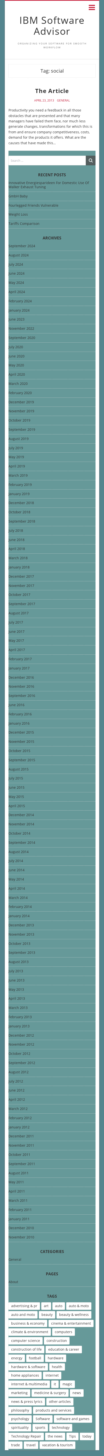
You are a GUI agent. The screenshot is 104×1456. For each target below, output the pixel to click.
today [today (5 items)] (86, 1436)
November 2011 (21, 1145)
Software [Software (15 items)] (43, 1418)
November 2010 (21, 1237)
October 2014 (19, 833)
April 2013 (16, 999)
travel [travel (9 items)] (31, 1445)
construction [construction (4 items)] (57, 1340)
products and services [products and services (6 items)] (54, 1410)
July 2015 (15, 778)
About (13, 1282)
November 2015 (21, 742)
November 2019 (21, 411)
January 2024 (19, 310)
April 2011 (16, 1191)
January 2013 (19, 1026)
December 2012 (21, 1035)
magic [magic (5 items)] (67, 1384)
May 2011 (16, 1182)
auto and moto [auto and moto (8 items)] (23, 1314)
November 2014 (21, 824)
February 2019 (20, 485)
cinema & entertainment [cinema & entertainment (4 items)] (71, 1323)
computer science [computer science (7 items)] (25, 1340)
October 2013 (19, 944)
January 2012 (19, 1127)
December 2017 (21, 577)
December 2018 (21, 503)
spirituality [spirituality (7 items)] (20, 1427)
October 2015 (19, 751)
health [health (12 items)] (57, 1366)
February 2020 (20, 393)
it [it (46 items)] (55, 1384)
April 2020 (16, 374)
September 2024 (21, 246)
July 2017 (15, 622)
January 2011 (19, 1219)
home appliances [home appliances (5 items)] (25, 1375)
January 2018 (19, 567)
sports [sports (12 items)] (40, 1427)
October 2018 (19, 512)
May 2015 (16, 797)
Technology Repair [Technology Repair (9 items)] (26, 1436)
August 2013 (18, 962)
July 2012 (15, 1081)
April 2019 (16, 466)
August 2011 (18, 1173)
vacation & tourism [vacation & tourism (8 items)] (57, 1445)
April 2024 (16, 292)
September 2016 (21, 696)
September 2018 (21, 521)
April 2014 (16, 889)
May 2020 (16, 365)
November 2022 (21, 329)
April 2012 (16, 1100)
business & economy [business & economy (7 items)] (28, 1323)
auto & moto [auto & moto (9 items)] (79, 1306)
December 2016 (21, 678)
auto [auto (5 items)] (58, 1306)
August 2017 (18, 613)
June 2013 (16, 980)
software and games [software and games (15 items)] (72, 1418)
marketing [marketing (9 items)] (19, 1392)
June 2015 (16, 788)
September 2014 (21, 843)
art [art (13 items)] (46, 1306)
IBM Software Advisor (52, 25)
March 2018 (18, 558)
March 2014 (18, 898)
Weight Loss (18, 214)
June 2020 (16, 356)
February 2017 (20, 659)
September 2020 (21, 338)
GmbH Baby (18, 196)
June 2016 (16, 705)
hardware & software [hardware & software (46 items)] (28, 1366)
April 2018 (16, 549)
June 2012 (16, 1090)
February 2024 (20, 301)
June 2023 (16, 319)
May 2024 (16, 283)
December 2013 (21, 925)
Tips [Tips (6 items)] (72, 1436)
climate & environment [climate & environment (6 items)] (29, 1331)
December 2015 (21, 732)
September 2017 (21, 604)
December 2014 (21, 815)
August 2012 (18, 1072)
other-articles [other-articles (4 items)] (60, 1401)
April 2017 (16, 650)
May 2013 (16, 990)
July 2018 (15, 531)
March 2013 (18, 1008)
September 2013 (21, 953)
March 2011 (18, 1201)
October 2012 (19, 1054)
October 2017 (19, 595)
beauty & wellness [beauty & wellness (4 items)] (74, 1314)
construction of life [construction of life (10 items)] (26, 1349)
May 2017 (16, 641)
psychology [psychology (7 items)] (20, 1418)
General (63, 100)
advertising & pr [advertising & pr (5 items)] (24, 1306)
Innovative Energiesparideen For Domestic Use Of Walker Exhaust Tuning (48, 184)
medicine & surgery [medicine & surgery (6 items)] (50, 1392)
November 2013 (21, 934)
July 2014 (15, 861)
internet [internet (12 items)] (52, 1375)
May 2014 (16, 879)
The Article (52, 91)
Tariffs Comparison (24, 223)
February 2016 (20, 714)
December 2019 (21, 402)
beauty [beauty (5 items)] (47, 1314)
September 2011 (21, 1164)
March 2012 (18, 1109)
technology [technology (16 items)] (61, 1427)
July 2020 (15, 347)
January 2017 (19, 668)
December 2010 (21, 1228)
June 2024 (16, 273)
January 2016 (19, 723)
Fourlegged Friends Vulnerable (33, 205)
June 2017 (16, 632)
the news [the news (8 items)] (55, 1436)
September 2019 (21, 430)
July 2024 (15, 264)
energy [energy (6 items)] (16, 1358)
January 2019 (19, 494)
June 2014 (16, 870)
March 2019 (18, 476)
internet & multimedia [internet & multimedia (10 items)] (29, 1384)
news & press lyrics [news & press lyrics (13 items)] (26, 1401)
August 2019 (18, 439)
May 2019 (16, 457)
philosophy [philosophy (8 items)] (20, 1410)
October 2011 (19, 1155)
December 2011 (21, 1136)
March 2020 (18, 384)
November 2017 (21, 586)
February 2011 (20, 1210)
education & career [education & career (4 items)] (63, 1349)
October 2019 (19, 420)
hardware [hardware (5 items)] (56, 1358)
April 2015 (16, 806)
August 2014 (18, 852)
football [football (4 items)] (35, 1358)
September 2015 (21, 760)
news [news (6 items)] (76, 1392)
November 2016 (21, 687)
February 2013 (20, 1017)
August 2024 (18, 255)
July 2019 (15, 448)
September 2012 (21, 1063)
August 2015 (18, 769)
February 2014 (20, 907)
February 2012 (20, 1118)
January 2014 (19, 916)
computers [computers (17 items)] (63, 1331)
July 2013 (15, 971)
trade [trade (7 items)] (15, 1445)
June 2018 (16, 540)
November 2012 (21, 1044)
